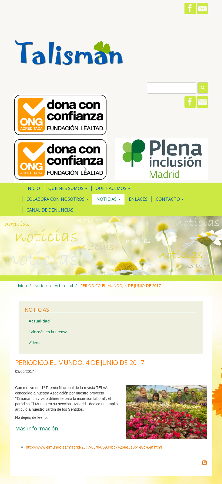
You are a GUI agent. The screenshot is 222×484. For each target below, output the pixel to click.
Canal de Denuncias (49, 210)
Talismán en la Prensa (48, 331)
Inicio (33, 188)
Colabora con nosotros (57, 199)
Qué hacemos (113, 188)
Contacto (170, 199)
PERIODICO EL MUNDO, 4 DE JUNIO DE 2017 (120, 285)
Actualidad (63, 285)
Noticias (108, 199)
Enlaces (138, 199)
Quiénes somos (67, 188)
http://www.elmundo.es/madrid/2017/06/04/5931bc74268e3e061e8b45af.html (94, 447)
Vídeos (34, 342)
